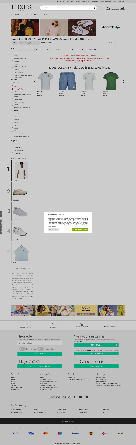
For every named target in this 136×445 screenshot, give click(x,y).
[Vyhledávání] (94, 7)
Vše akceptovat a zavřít (80, 229)
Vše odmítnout (53, 229)
